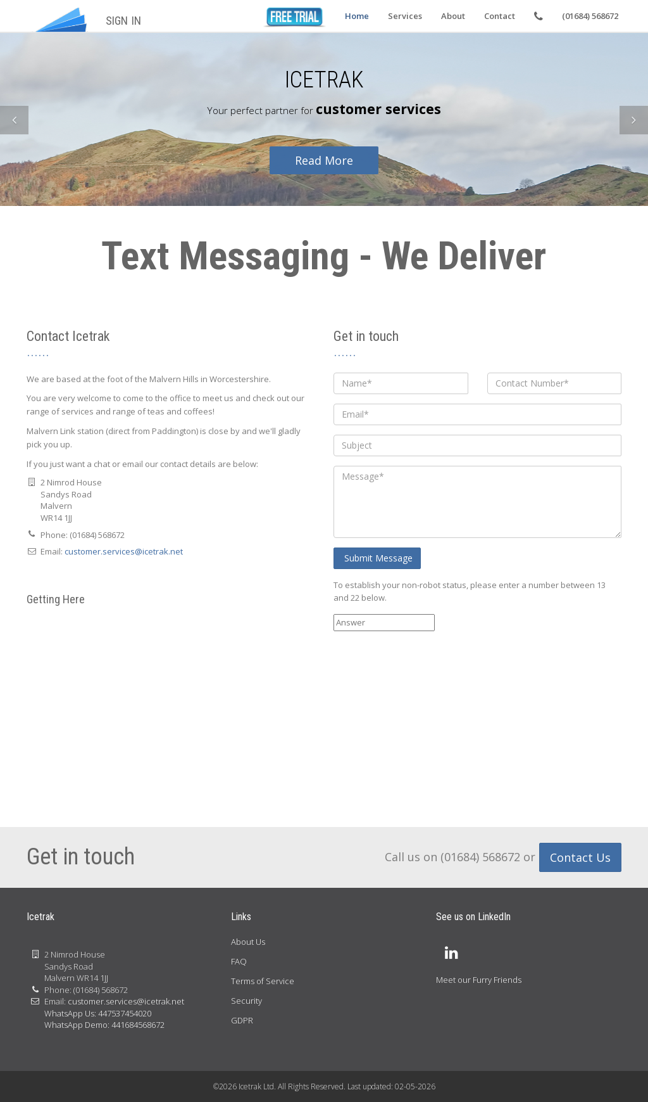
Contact (499, 16)
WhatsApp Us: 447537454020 (97, 1013)
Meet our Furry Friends (478, 979)
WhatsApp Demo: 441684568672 (104, 1024)
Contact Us (580, 857)
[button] (14, 120)
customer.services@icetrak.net (124, 551)
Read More (324, 160)
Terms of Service (262, 981)
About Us (248, 941)
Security (246, 1000)
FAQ (239, 961)
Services (405, 16)
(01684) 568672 (590, 16)
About (453, 16)
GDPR (242, 1020)
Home (357, 16)
